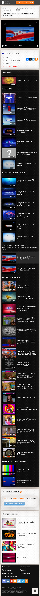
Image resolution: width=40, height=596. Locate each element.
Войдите (6, 498)
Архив (5, 8)
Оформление (21, 8)
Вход (19, 2)
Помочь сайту (7, 570)
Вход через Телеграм (14, 504)
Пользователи (25, 573)
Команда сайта (25, 567)
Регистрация (28, 2)
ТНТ (11, 8)
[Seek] (8, 46)
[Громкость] (33, 46)
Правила (23, 570)
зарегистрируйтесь (18, 498)
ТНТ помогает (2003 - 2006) (18, 9)
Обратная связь (8, 573)
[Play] (3, 46)
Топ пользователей (9, 576)
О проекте (6, 567)
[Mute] (25, 46)
